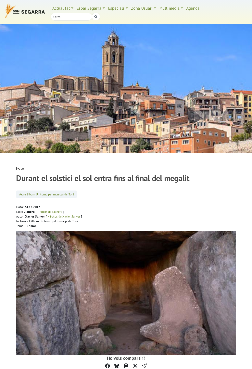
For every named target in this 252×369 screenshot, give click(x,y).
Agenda (193, 8)
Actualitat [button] (61, 8)
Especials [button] (116, 8)
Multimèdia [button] (169, 8)
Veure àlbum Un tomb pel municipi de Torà (46, 194)
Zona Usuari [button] (142, 8)
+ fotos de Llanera (49, 212)
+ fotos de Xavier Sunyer (63, 216)
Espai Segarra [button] (89, 8)
